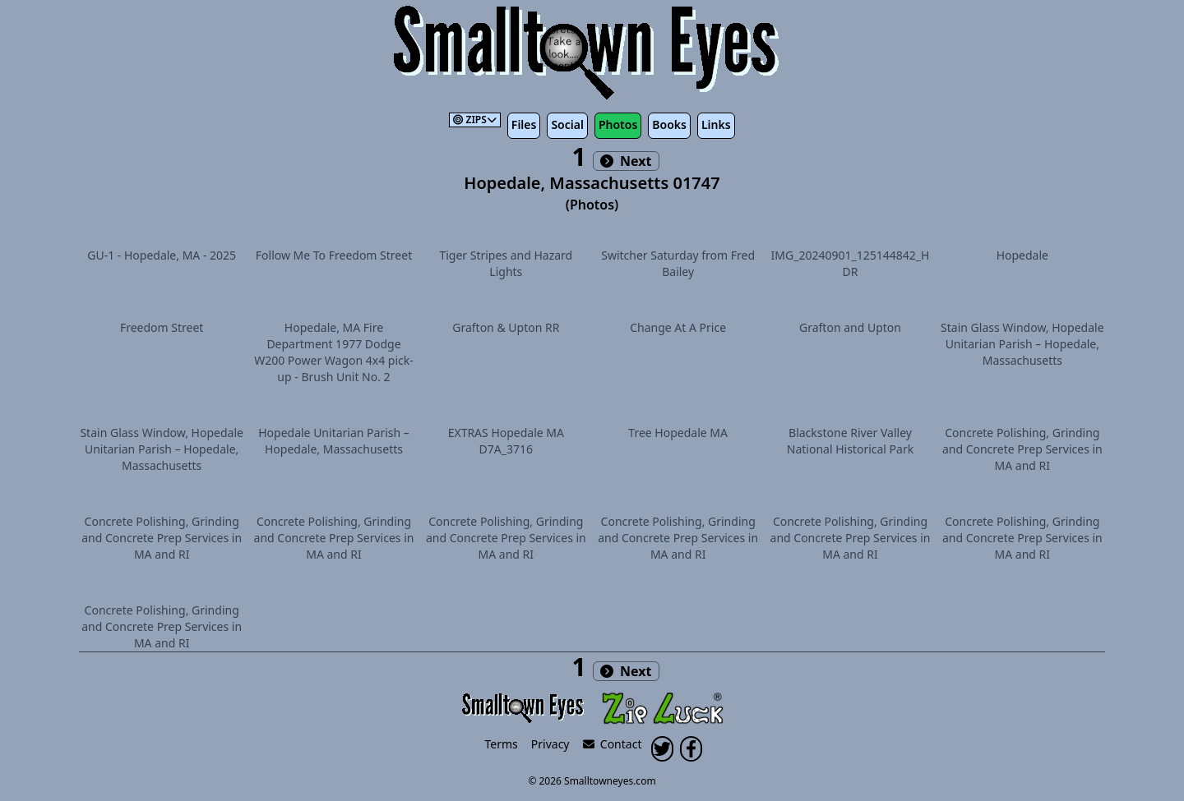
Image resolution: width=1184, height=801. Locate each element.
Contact (612, 744)
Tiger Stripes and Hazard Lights (505, 263)
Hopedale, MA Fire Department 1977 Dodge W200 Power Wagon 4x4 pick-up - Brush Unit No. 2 (334, 352)
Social (567, 124)
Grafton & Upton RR (505, 327)
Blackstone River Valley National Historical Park (850, 441)
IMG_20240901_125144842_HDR (850, 263)
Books (669, 124)
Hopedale (1022, 255)
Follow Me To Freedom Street (334, 255)
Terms (501, 744)
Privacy (550, 744)
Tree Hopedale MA (678, 432)
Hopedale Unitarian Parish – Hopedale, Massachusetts (333, 441)
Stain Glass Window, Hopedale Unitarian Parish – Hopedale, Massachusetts (1022, 344)
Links (716, 124)
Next (626, 161)
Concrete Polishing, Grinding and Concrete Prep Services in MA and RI (1022, 449)
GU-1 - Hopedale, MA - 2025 (161, 255)
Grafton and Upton (850, 327)
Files (524, 124)
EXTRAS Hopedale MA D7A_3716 (506, 441)
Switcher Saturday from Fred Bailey (678, 263)
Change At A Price (678, 327)
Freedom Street (161, 327)
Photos (618, 124)
